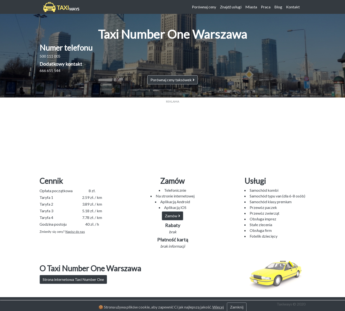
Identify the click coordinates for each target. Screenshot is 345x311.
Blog (278, 7)
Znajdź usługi (231, 7)
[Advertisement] (172, 137)
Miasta (251, 7)
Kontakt (293, 7)
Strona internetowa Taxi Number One (73, 279)
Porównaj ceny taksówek (172, 79)
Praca (265, 7)
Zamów (172, 215)
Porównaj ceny (204, 7)
